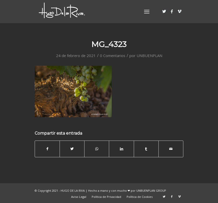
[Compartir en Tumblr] (146, 149)
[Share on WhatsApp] (96, 149)
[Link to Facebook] (172, 11)
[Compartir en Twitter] (72, 149)
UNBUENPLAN (149, 55)
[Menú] (146, 12)
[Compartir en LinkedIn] (121, 149)
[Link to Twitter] (164, 11)
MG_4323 (109, 44)
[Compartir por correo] (171, 149)
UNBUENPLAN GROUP (151, 190)
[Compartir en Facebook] (47, 149)
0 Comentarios (112, 55)
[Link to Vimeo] (179, 11)
